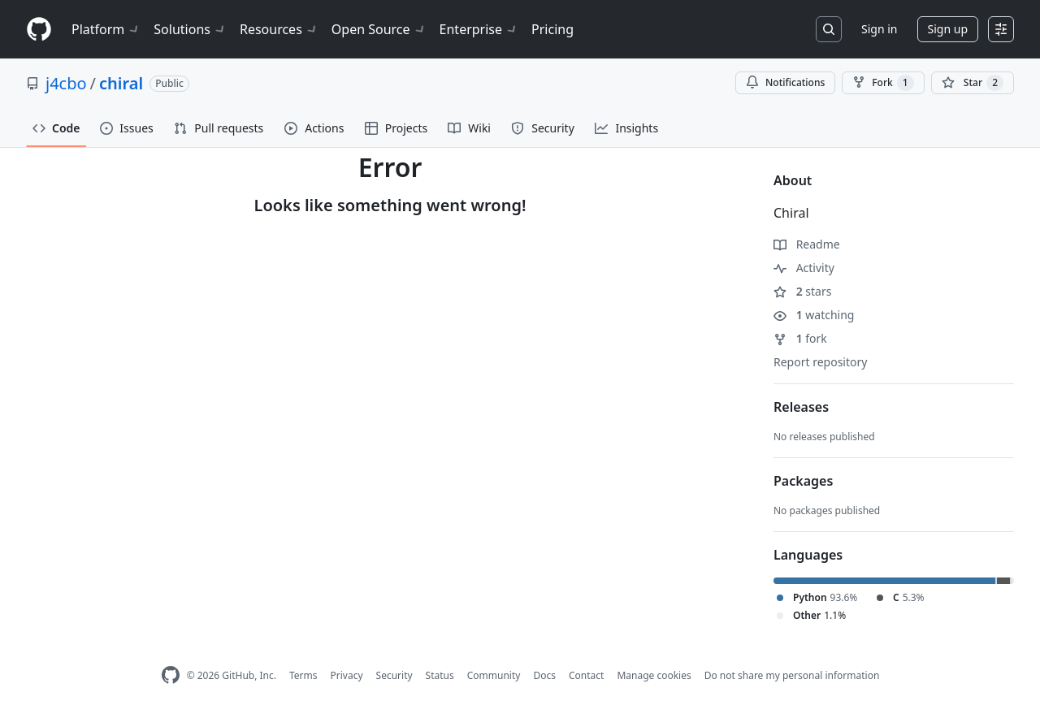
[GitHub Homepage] (170, 675)
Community (494, 675)
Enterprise (479, 29)
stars (802, 291)
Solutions (190, 29)
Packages (803, 481)
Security (394, 675)
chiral (121, 83)
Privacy (347, 675)
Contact (586, 675)
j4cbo (66, 83)
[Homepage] (39, 29)
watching (814, 314)
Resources (279, 29)
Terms (303, 675)
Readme (807, 244)
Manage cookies (654, 675)
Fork (882, 83)
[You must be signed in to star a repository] (972, 82)
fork (800, 338)
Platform (106, 29)
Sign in (879, 29)
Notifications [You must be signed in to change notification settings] (785, 82)
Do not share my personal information (792, 675)
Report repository (820, 362)
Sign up (948, 29)
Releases (801, 407)
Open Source (379, 29)
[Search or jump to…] (829, 29)
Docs (544, 675)
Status (440, 675)
